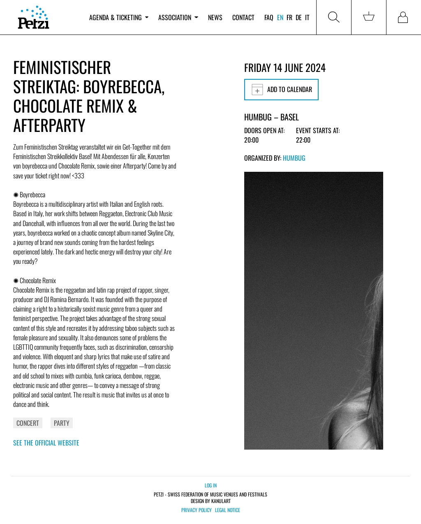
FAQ (268, 17)
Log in (211, 485)
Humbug (294, 158)
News (215, 17)
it (307, 17)
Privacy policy (196, 510)
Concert (27, 423)
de (299, 17)
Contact (243, 17)
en (280, 17)
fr (289, 17)
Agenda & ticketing (118, 17)
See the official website (46, 443)
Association (178, 17)
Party (61, 423)
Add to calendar (281, 89)
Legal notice (227, 510)
